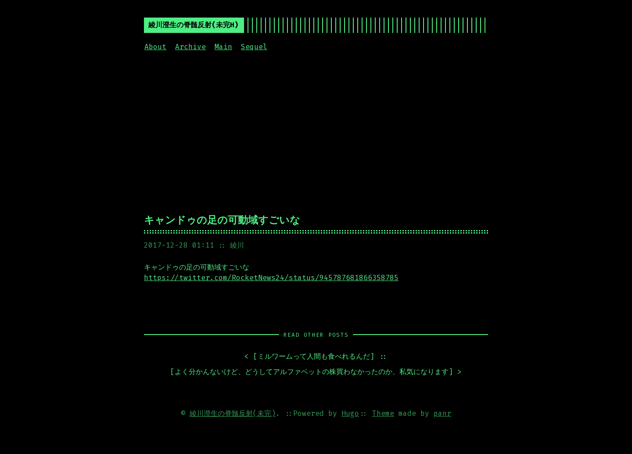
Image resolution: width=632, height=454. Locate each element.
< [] (309, 356)
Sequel (254, 46)
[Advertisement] (316, 131)
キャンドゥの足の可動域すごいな (222, 220)
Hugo (350, 413)
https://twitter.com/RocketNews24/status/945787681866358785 (271, 277)
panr (442, 413)
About (155, 46)
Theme (383, 413)
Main (223, 46)
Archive (190, 46)
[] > (316, 372)
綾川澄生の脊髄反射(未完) (233, 413)
